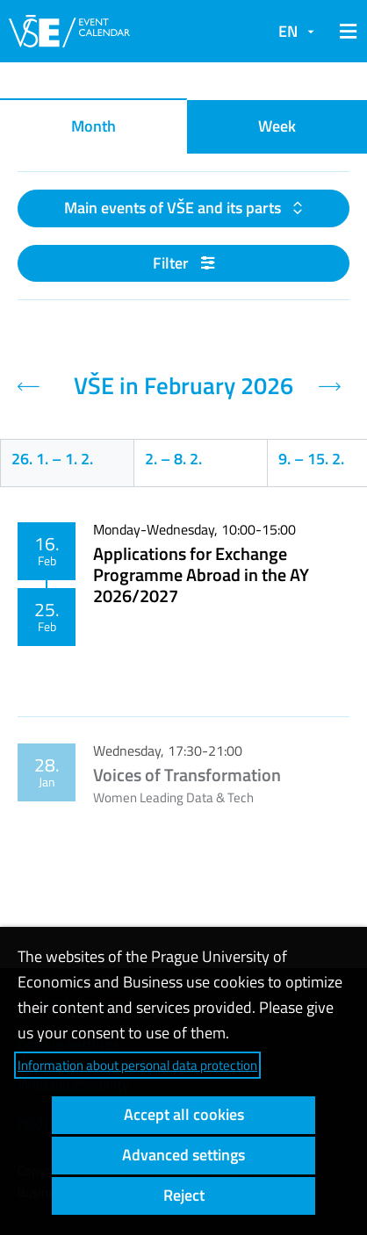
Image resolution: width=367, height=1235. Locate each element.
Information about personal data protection (137, 1065)
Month (93, 126)
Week (277, 126)
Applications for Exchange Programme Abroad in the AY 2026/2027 (201, 574)
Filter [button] (183, 263)
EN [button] (288, 31)
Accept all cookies (184, 1114)
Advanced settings (183, 1155)
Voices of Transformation (187, 774)
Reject (184, 1195)
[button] (345, 31)
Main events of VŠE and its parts (174, 207)
